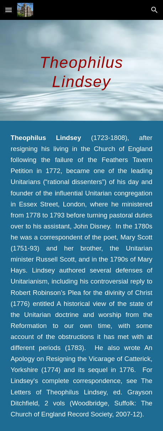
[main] (81, 70)
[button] (8, 10)
